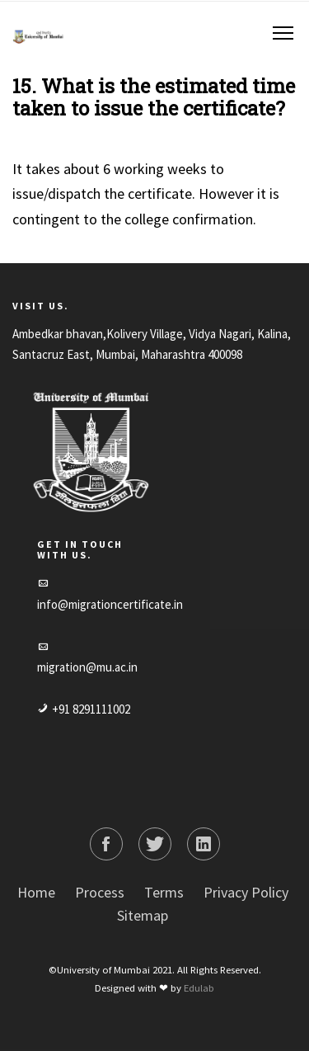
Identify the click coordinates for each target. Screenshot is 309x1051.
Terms (164, 892)
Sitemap (142, 915)
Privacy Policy (246, 892)
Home (36, 892)
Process (99, 892)
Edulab (199, 987)
